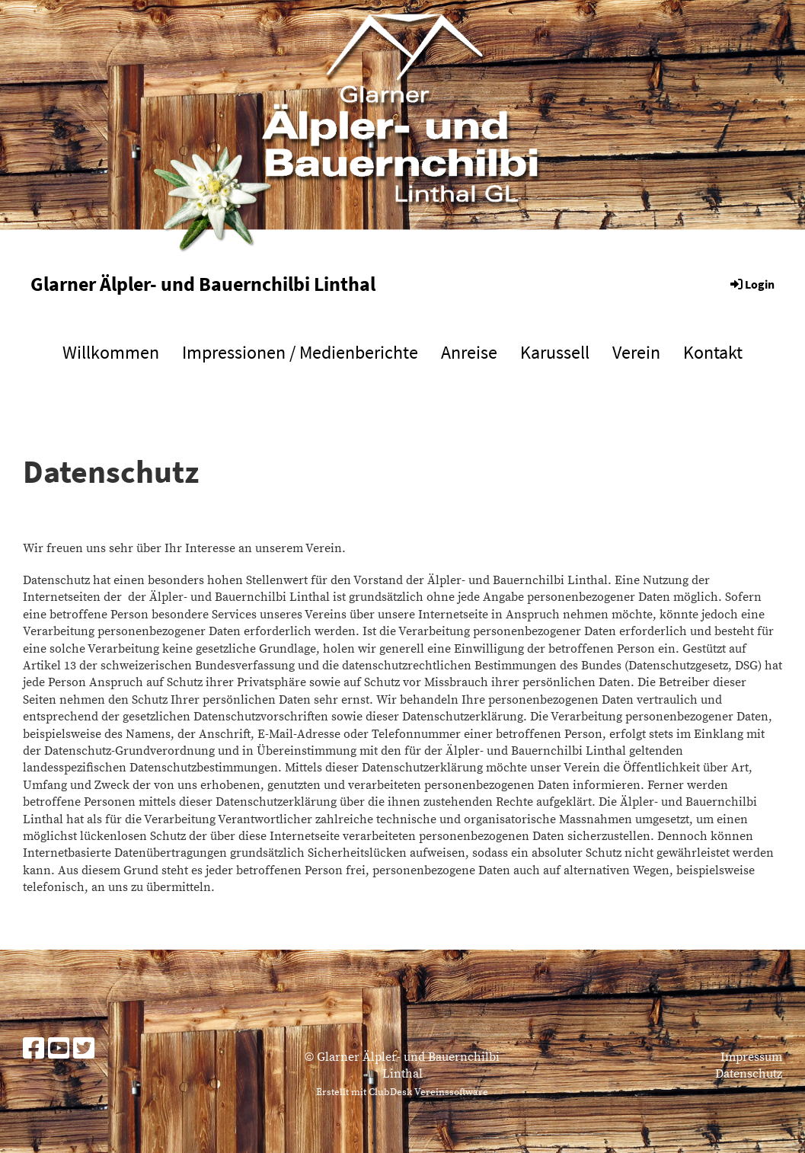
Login (751, 284)
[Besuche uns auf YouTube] (58, 1050)
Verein (636, 352)
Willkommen (110, 352)
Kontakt (713, 352)
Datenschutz (748, 1073)
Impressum (751, 1057)
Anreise (469, 352)
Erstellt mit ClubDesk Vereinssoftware (402, 1092)
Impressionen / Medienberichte (300, 352)
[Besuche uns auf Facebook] (33, 1050)
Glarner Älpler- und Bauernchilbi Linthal (202, 283)
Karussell (554, 352)
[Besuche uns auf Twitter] (83, 1050)
